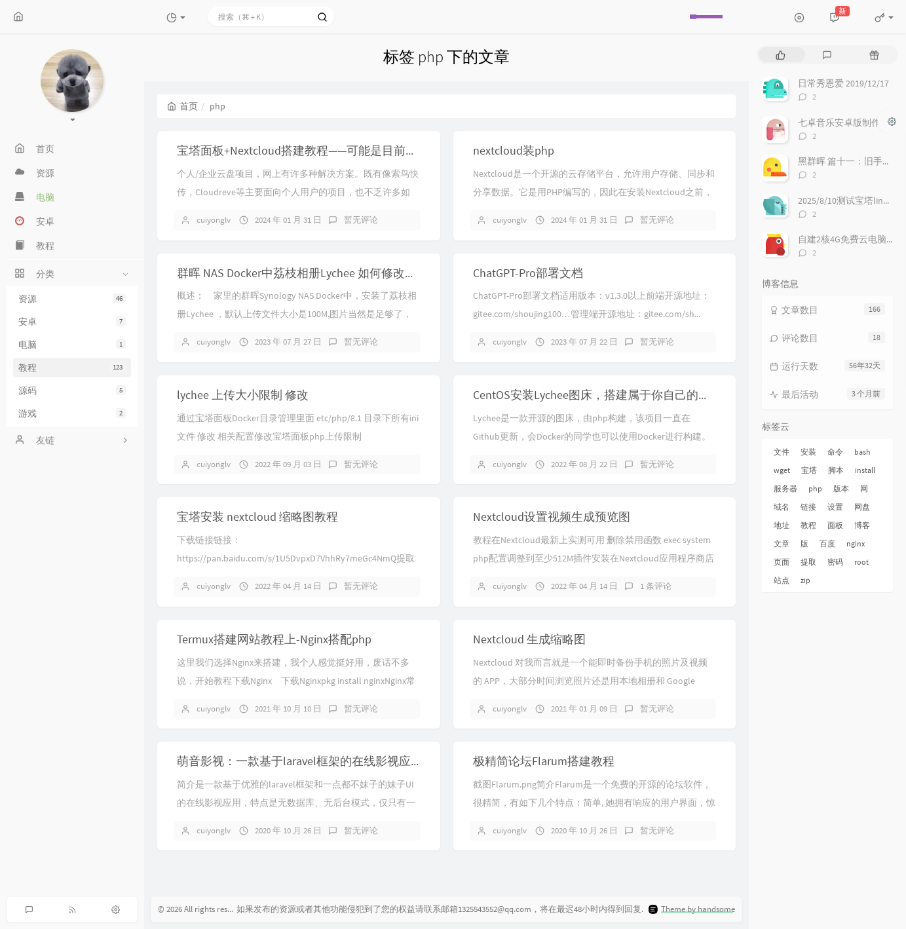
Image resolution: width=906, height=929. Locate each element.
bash (862, 452)
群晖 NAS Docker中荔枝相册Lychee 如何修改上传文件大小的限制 (344, 272)
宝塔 (809, 470)
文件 (781, 452)
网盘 (862, 507)
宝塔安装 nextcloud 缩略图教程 (257, 516)
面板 (835, 525)
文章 (781, 543)
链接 (808, 507)
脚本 (836, 470)
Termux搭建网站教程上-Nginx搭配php (274, 639)
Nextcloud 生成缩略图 (529, 639)
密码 (835, 562)
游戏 (72, 413)
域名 (781, 507)
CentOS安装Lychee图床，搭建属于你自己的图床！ (603, 394)
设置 (835, 507)
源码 (72, 390)
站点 (781, 580)
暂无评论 (361, 219)
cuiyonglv (214, 219)
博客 (862, 525)
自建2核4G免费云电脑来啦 (851, 239)
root (861, 562)
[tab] (780, 55)
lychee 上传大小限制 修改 (243, 394)
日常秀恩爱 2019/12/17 (843, 83)
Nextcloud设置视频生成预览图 (551, 516)
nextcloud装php (513, 150)
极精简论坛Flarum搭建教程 (543, 760)
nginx (855, 543)
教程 (72, 367)
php (815, 488)
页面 (781, 562)
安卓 (72, 322)
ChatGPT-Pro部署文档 (528, 272)
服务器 (785, 488)
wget (782, 470)
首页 (182, 106)
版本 (841, 488)
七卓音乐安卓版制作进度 (848, 122)
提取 (808, 562)
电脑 (72, 345)
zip (805, 580)
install (865, 470)
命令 (835, 452)
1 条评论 (655, 586)
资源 (72, 299)
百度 (827, 543)
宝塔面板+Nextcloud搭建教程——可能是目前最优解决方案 (326, 150)
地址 (781, 525)
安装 (808, 452)
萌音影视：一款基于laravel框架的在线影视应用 (300, 760)
